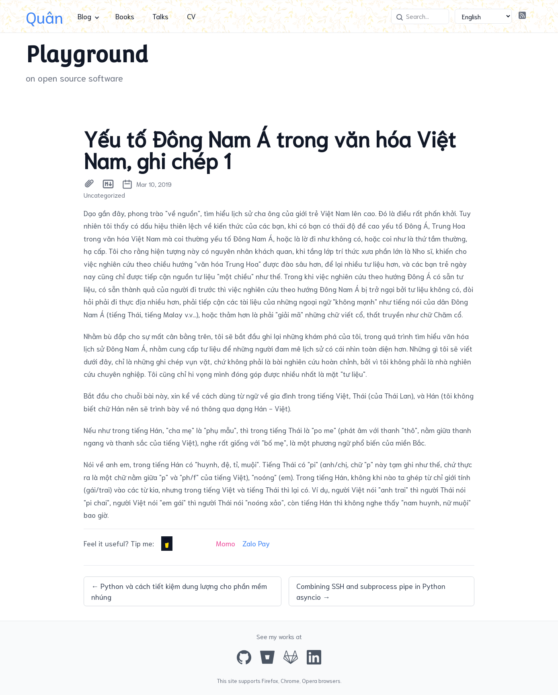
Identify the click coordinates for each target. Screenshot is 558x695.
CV (191, 16)
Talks (160, 16)
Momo (225, 543)
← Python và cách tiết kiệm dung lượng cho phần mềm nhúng (179, 591)
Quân (44, 16)
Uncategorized (104, 195)
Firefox (270, 680)
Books (124, 16)
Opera (309, 680)
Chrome (290, 680)
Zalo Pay (256, 543)
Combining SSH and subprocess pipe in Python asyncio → (370, 591)
